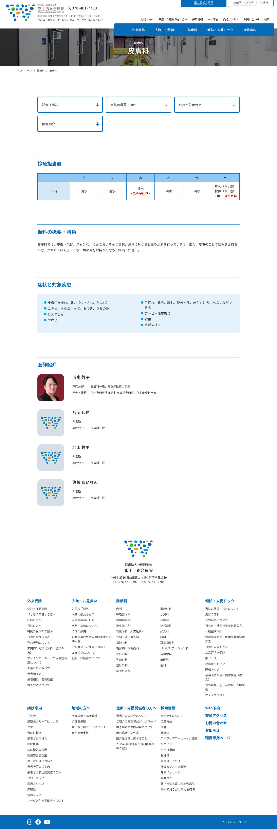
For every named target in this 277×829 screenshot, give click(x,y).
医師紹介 (48, 123)
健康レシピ (34, 795)
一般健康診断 (213, 631)
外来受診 (138, 29)
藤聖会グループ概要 (173, 767)
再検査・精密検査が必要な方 (223, 626)
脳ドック (211, 658)
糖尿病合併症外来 (127, 733)
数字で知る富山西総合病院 (178, 784)
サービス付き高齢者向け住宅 (45, 800)
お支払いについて (83, 652)
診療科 (192, 29)
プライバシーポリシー (235, 822)
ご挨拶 (31, 716)
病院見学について (172, 716)
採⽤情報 (168, 707)
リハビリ (166, 744)
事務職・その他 (171, 761)
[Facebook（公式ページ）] (38, 822)
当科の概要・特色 (123, 104)
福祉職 (165, 755)
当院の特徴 (34, 733)
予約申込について (216, 620)
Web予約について (38, 642)
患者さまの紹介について (131, 716)
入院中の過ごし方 (83, 620)
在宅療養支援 (80, 733)
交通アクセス (231, 19)
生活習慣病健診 (215, 652)
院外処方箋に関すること (131, 738)
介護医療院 (79, 631)
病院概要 (33, 744)
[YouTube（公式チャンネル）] (47, 822)
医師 (163, 727)
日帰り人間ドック (216, 647)
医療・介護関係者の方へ (173, 19)
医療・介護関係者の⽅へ (136, 707)
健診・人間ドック (220, 29)
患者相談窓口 (35, 674)
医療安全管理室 (37, 755)
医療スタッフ (35, 784)
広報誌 (31, 789)
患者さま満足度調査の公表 (44, 772)
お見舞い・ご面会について (89, 647)
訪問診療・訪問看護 (84, 716)
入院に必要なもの (83, 614)
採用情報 (197, 19)
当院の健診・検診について (222, 609)
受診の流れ (212, 614)
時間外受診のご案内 (40, 631)
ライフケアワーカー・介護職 (179, 738)
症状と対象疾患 (190, 104)
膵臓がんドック (215, 664)
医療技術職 (168, 750)
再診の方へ (34, 626)
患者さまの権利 (37, 738)
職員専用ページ (218, 737)
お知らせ (212, 730)
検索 (267, 19)
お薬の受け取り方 (38, 668)
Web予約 (213, 19)
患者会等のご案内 (38, 767)
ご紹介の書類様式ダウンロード (136, 721)
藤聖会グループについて (42, 721)
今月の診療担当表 (38, 637)
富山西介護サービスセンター (90, 727)
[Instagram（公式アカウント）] (29, 822)
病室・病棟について (84, 626)
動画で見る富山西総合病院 (178, 789)
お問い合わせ (251, 19)
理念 (30, 727)
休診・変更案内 (37, 609)
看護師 (165, 733)
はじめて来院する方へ (41, 614)
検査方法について (38, 685)
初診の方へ (34, 620)
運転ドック (212, 669)
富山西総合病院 (138, 567)
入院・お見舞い (166, 29)
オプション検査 (215, 695)
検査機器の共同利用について (134, 727)
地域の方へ (147, 19)
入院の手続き (80, 609)
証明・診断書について (86, 658)
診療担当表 (50, 104)
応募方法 (166, 721)
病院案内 (249, 29)
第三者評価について (40, 761)
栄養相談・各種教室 (40, 679)
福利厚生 (166, 778)
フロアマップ (35, 778)
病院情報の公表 (37, 750)
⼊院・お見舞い (84, 600)
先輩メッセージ (171, 772)
